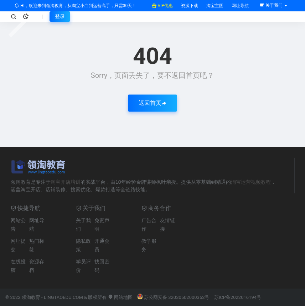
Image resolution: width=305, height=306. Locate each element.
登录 (60, 16)
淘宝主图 (214, 5)
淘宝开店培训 (66, 182)
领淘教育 (31, 297)
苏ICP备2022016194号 (237, 297)
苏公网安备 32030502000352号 (173, 297)
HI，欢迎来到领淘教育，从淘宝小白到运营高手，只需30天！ (75, 5)
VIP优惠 (162, 5)
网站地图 (120, 297)
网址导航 (240, 5)
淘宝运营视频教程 (251, 182)
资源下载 (189, 5)
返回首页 (152, 103)
